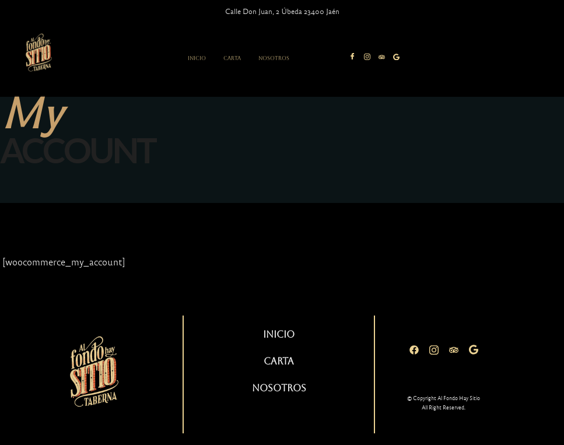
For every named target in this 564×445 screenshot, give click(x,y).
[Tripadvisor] (454, 350)
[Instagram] (434, 350)
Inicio (197, 58)
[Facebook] (414, 350)
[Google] (473, 350)
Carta (232, 58)
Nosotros (273, 58)
